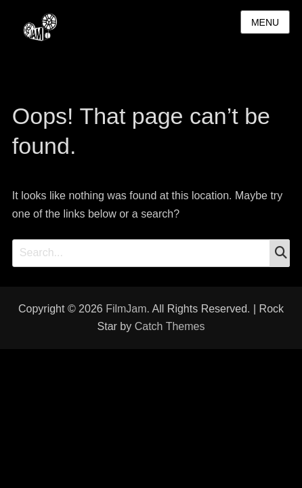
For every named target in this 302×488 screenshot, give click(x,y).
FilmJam (126, 308)
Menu (265, 22)
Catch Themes (170, 326)
